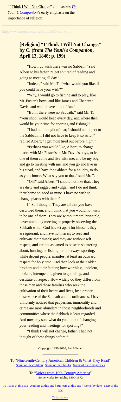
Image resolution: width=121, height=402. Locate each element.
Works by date (92, 385)
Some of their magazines (89, 365)
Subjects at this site (69, 385)
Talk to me (60, 398)
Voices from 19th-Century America (63, 373)
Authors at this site (42, 385)
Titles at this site (17, 385)
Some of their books (58, 365)
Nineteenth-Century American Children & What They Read (63, 360)
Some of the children (29, 365)
